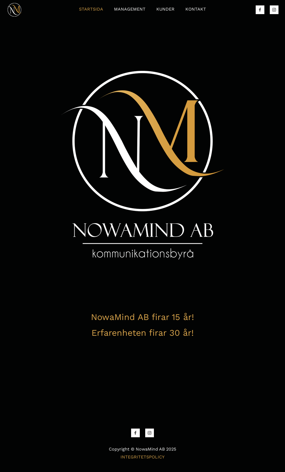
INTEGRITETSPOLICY (142, 457)
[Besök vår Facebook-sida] (260, 9)
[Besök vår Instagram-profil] (274, 9)
